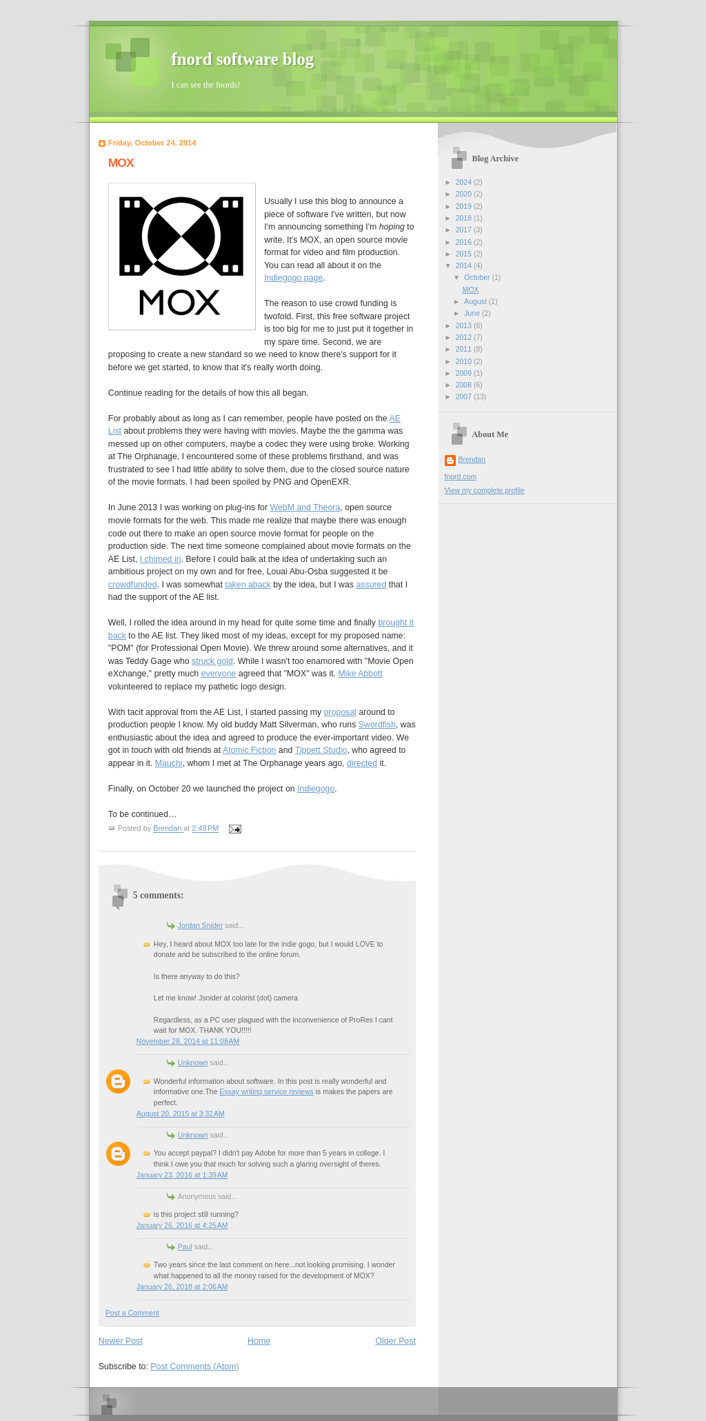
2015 (465, 254)
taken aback (248, 584)
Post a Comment (132, 1313)
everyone (218, 673)
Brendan (472, 459)
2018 (465, 218)
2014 (465, 266)
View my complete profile (485, 490)
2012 (465, 337)
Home (259, 1341)
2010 (465, 361)
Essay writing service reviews (266, 1092)
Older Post (396, 1341)
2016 (465, 242)
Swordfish (377, 724)
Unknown (193, 1063)
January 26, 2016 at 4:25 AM (182, 1225)
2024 (465, 182)
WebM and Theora (305, 507)
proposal (340, 712)
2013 (465, 326)
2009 (465, 373)
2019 (465, 206)
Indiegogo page (293, 278)
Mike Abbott (360, 673)
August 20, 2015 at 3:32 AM (181, 1114)
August (476, 301)
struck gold (212, 661)
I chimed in (160, 559)
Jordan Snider (200, 925)
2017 (465, 230)
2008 (465, 385)
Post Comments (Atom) (194, 1366)
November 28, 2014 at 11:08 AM (188, 1041)
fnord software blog (243, 59)
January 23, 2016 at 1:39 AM (182, 1175)
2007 (465, 397)
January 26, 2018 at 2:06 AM (182, 1287)
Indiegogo (315, 789)
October (478, 277)
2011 (465, 349)
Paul (185, 1247)
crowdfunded (132, 584)
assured (371, 584)
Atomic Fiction (249, 750)
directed (362, 763)
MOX (471, 290)
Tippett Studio (321, 750)
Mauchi (169, 763)
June (473, 313)
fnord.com (461, 477)
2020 (465, 194)
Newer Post (121, 1341)
